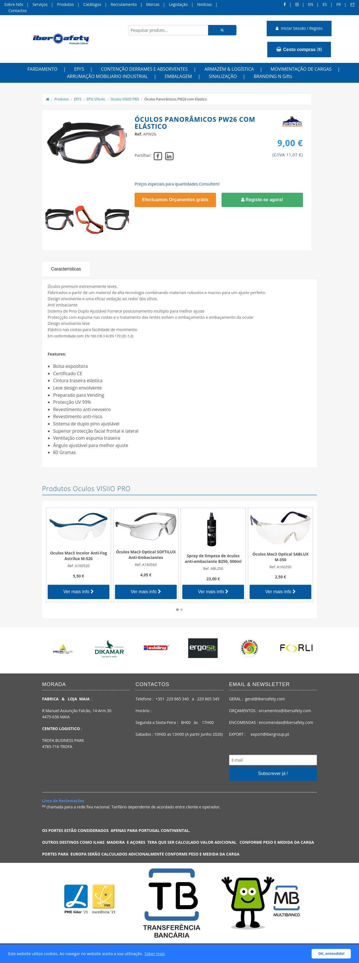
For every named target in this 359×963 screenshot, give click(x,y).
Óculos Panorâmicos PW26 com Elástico (175, 99)
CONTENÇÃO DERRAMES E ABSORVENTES (144, 69)
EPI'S (79, 69)
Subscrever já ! (273, 773)
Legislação (178, 4)
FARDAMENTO (42, 69)
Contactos (17, 10)
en (310, 4)
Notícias (204, 4)
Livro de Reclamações (63, 800)
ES (325, 4)
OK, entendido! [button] (331, 953)
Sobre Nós (13, 4)
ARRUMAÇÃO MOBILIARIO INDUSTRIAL (107, 76)
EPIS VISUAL (96, 99)
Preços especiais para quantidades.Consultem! (177, 184)
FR (338, 4)
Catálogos (92, 4)
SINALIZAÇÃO (223, 76)
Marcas (152, 4)
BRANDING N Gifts (273, 76)
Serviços (40, 4)
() (299, 49)
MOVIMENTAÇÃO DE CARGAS (301, 69)
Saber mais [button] (155, 953)
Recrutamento (124, 4)
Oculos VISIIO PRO (125, 99)
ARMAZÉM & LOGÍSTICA (229, 69)
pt (352, 4)
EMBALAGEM (178, 76)
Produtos (65, 4)
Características (66, 269)
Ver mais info (78, 591)
